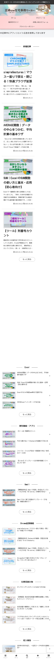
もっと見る (27, 150)
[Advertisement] (27, 182)
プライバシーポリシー (44, 642)
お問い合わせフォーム (27, 642)
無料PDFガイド (9, 642)
